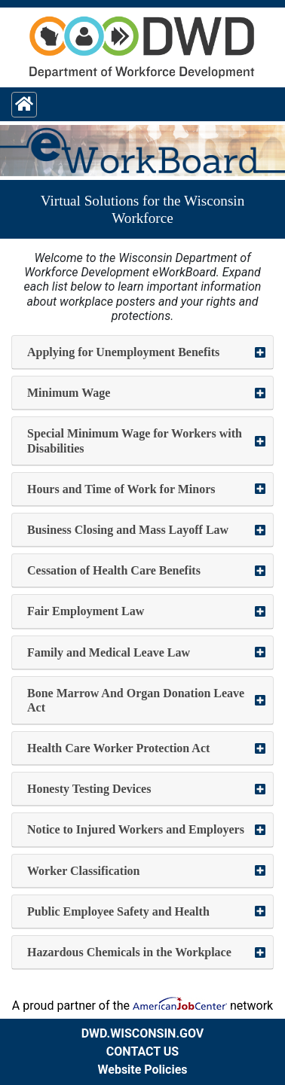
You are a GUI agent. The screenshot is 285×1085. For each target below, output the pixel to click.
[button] (142, 352)
